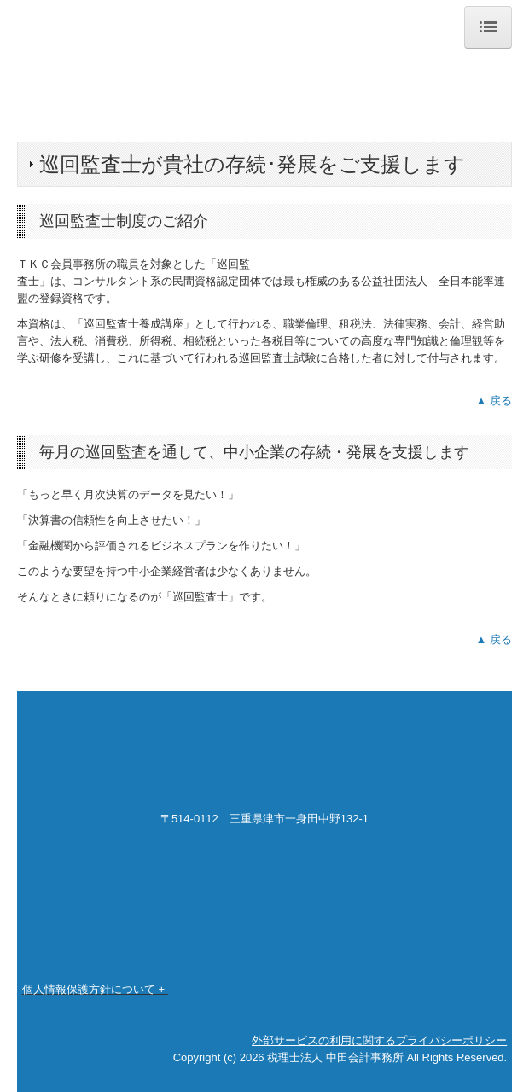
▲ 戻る (494, 400)
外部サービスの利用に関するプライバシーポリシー (379, 1040)
